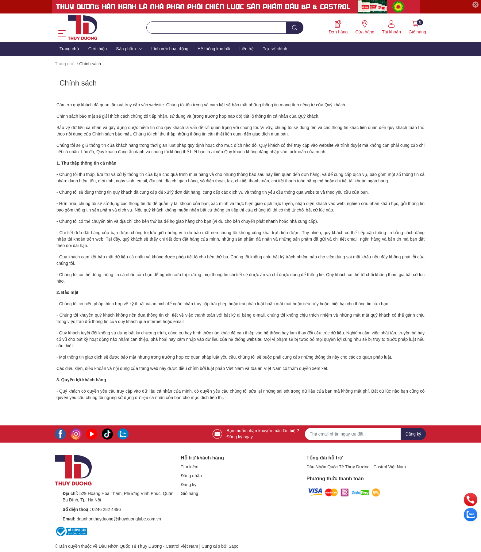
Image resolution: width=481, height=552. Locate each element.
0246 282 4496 (106, 509)
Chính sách (78, 83)
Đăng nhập (191, 475)
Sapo (234, 546)
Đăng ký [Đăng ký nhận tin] (413, 434)
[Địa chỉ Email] (365, 434)
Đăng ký (188, 484)
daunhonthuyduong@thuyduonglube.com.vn (119, 518)
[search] (294, 27)
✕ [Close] (475, 4)
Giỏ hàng (189, 493)
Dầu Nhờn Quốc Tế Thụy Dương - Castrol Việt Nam (356, 466)
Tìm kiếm (189, 466)
